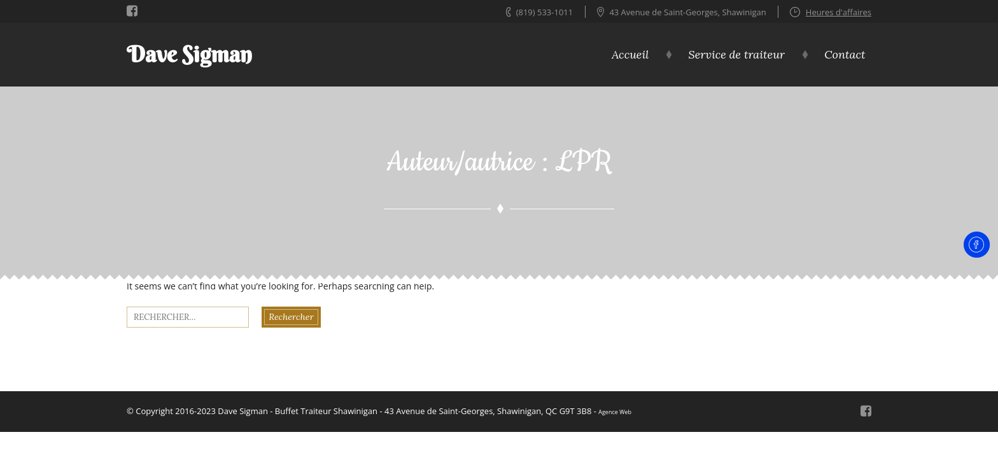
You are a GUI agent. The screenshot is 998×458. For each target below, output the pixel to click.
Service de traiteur (737, 54)
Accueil (630, 54)
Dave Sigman (189, 54)
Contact (844, 54)
